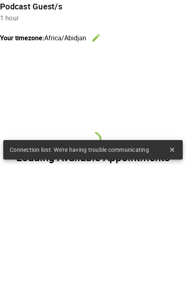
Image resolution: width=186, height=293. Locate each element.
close (172, 149)
